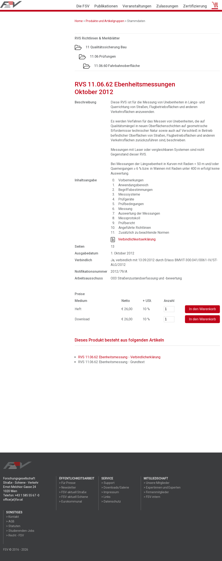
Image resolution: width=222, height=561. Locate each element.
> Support (107, 483)
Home (79, 21)
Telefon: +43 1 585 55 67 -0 (21, 495)
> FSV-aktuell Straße (73, 492)
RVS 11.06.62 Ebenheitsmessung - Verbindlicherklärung (119, 357)
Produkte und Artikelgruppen (105, 21)
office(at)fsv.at (13, 499)
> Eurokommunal (70, 501)
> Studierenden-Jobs (20, 530)
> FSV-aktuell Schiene (73, 497)
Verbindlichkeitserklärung (137, 239)
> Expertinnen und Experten (162, 487)
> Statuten (13, 526)
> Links (105, 497)
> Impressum (110, 492)
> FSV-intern (152, 497)
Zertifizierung (195, 6)
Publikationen (106, 6)
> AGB (10, 521)
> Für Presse (67, 483)
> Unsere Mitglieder (157, 483)
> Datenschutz (111, 501)
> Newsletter (67, 487)
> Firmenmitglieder (156, 492)
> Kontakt (12, 516)
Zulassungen (167, 6)
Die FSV (83, 6)
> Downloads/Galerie (115, 487)
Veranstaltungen (137, 6)
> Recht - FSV (15, 535)
